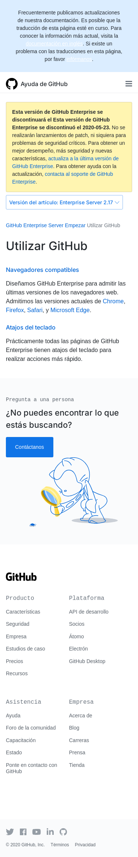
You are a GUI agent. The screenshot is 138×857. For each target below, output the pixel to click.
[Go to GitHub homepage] (21, 579)
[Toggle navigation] (128, 83)
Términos (60, 844)
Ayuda (13, 715)
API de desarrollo (89, 612)
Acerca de (80, 715)
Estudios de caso (25, 649)
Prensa (77, 752)
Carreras (79, 740)
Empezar (75, 225)
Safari (35, 310)
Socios (77, 624)
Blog (74, 728)
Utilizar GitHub (103, 225)
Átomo (76, 636)
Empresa (16, 636)
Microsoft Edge (70, 310)
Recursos (17, 673)
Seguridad (17, 624)
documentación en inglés (54, 44)
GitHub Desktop (87, 661)
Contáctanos (29, 447)
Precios (14, 661)
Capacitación (21, 740)
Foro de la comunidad (31, 728)
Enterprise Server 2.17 (64, 202)
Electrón (78, 649)
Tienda (77, 765)
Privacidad (85, 844)
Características (23, 612)
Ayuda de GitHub (44, 84)
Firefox (15, 310)
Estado (14, 752)
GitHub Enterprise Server (34, 225)
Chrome (113, 301)
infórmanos (79, 59)
